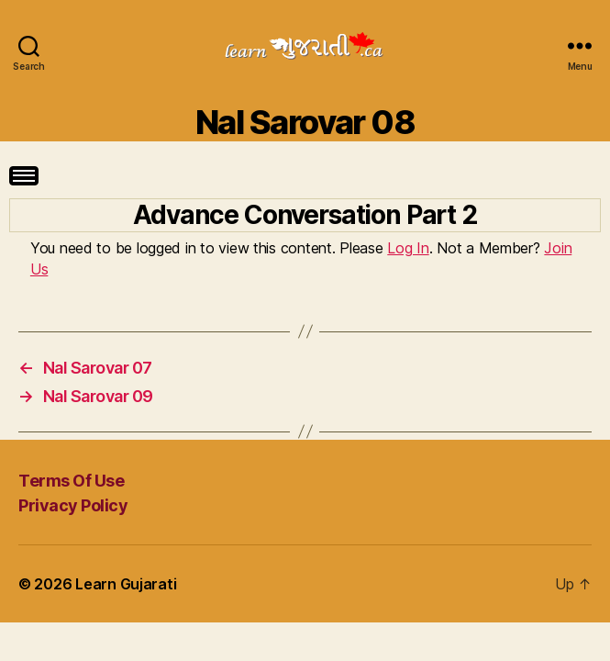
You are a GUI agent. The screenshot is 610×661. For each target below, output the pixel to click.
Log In (407, 248)
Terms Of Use (71, 480)
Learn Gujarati (125, 584)
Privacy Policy (73, 505)
